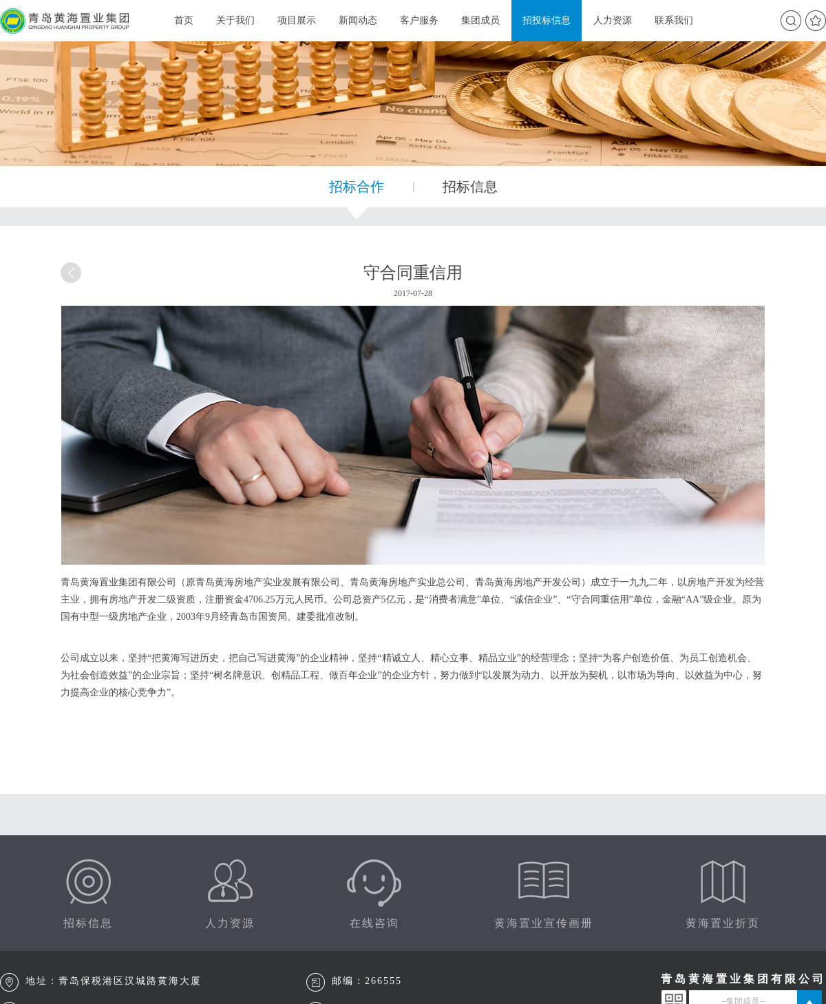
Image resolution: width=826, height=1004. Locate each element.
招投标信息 (546, 20)
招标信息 (470, 186)
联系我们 (674, 20)
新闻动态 (358, 20)
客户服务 (419, 20)
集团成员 (480, 20)
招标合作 (356, 186)
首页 (183, 20)
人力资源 (612, 20)
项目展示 (296, 20)
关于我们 (235, 20)
